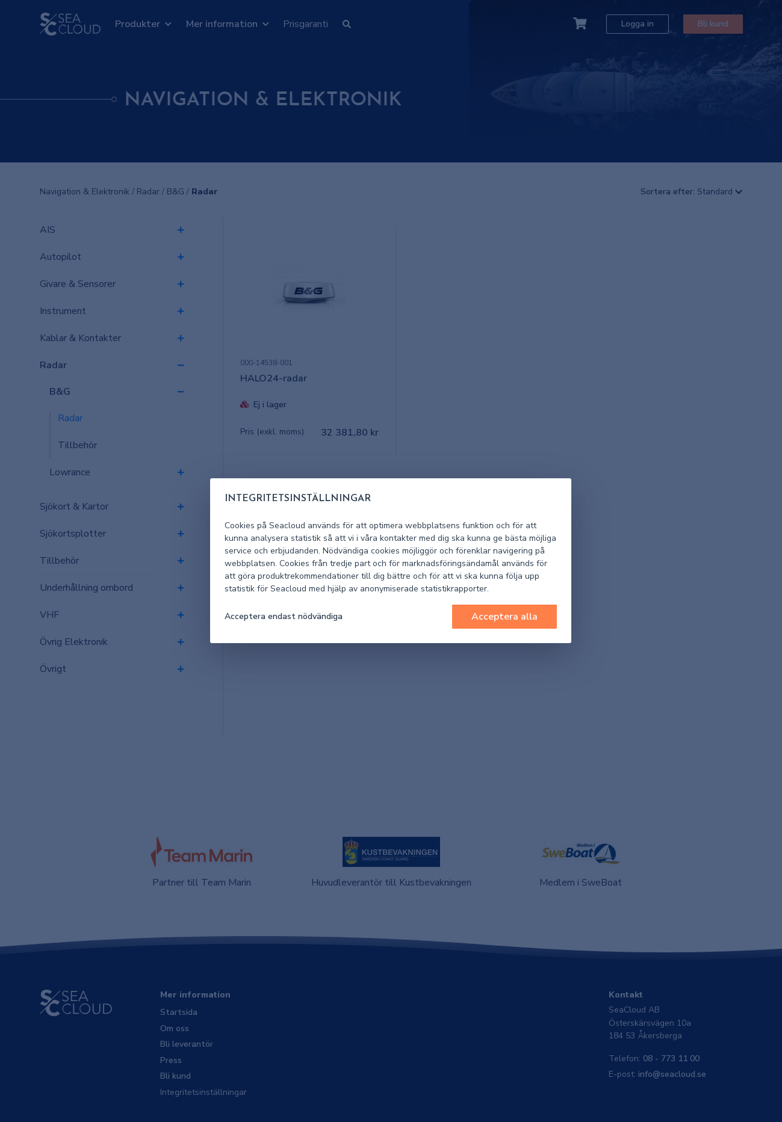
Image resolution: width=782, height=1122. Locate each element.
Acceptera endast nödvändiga (284, 616)
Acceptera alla (504, 616)
